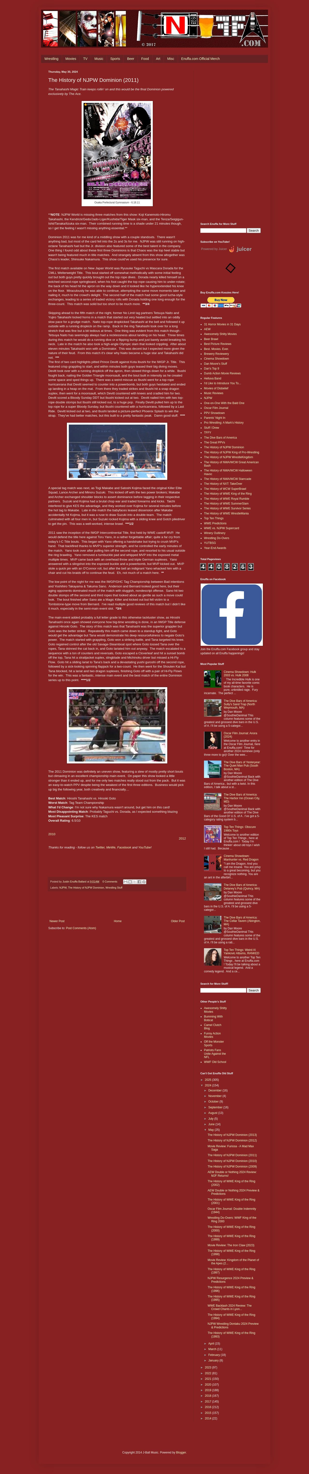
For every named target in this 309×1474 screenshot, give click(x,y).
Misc (170, 59)
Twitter (100, 847)
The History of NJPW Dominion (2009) (232, 1166)
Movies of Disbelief (216, 388)
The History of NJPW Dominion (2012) (232, 1140)
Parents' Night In (214, 418)
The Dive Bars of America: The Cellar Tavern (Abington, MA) (242, 921)
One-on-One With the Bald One (224, 403)
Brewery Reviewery (216, 354)
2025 (208, 1080)
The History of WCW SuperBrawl (225, 489)
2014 (208, 1418)
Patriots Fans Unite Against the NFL (215, 1053)
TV (85, 59)
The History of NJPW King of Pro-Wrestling (231, 452)
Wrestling (51, 59)
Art (158, 59)
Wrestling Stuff (113, 887)
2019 (208, 1390)
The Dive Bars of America (220, 437)
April (211, 1343)
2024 (208, 1085)
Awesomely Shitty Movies (220, 334)
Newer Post (56, 921)
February (214, 1355)
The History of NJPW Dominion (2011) (232, 1155)
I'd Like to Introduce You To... (222, 383)
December (215, 1090)
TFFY (207, 432)
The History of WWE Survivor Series (227, 508)
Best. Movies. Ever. (216, 349)
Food (145, 59)
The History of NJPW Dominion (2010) (232, 1161)
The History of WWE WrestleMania (226, 513)
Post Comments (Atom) (81, 928)
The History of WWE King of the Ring (228, 493)
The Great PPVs (214, 442)
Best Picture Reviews (217, 344)
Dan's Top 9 (211, 368)
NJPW (63, 887)
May (211, 1130)
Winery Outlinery (214, 533)
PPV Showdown (214, 413)
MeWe (110, 847)
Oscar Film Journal (216, 408)
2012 (182, 838)
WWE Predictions (215, 523)
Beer (130, 59)
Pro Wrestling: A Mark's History (224, 422)
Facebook (124, 847)
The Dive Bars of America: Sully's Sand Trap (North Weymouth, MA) (240, 704)
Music (98, 59)
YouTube (144, 847)
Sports (115, 59)
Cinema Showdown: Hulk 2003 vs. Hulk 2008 (240, 673)
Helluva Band (212, 378)
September (215, 1107)
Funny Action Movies (212, 1035)
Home (118, 921)
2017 (208, 1401)
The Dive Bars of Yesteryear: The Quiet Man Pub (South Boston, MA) (242, 766)
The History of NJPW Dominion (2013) (232, 1135)
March (212, 1349)
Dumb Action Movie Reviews (222, 373)
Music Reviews (213, 393)
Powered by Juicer (214, 249)
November (215, 1096)
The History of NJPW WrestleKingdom (228, 457)
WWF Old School (215, 1062)
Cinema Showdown (216, 358)
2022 (208, 1373)
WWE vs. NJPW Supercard (221, 528)
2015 (208, 1413)
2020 (208, 1384)
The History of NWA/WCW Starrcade (227, 479)
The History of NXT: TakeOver (223, 483)
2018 (208, 1395)
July (211, 1118)
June (211, 1124)
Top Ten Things (214, 518)
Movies (70, 59)
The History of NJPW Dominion (86, 887)
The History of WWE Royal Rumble (226, 498)
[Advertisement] (230, 142)
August (213, 1113)
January (213, 1360)
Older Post (178, 921)
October (213, 1101)
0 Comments (110, 881)
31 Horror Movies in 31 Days (222, 324)
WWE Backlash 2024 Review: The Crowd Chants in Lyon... (230, 1307)
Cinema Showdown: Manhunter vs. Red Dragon (241, 857)
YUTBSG (210, 543)
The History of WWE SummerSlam (226, 503)
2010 (51, 834)
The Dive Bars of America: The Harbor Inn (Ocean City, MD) (242, 798)
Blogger (181, 1452)
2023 (208, 1367)
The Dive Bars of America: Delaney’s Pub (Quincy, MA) (242, 886)
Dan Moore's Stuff (215, 363)
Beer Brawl (211, 339)
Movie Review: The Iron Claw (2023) (231, 1245)
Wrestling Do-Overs (216, 538)
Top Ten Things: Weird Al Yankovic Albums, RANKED (241, 951)
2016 (208, 1407)
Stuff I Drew (211, 427)
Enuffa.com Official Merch (200, 59)
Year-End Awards (215, 548)
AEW (207, 329)
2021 (208, 1379)
